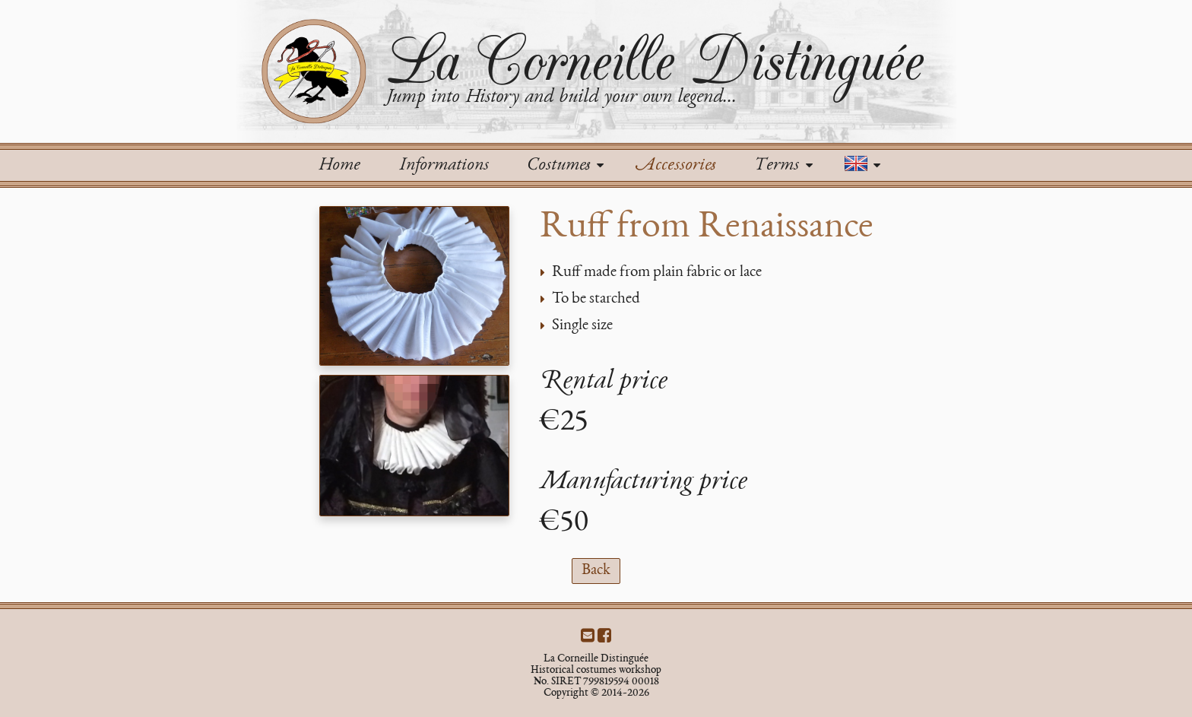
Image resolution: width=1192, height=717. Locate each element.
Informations (443, 166)
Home (339, 166)
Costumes (565, 166)
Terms (783, 166)
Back (596, 571)
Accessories (675, 166)
